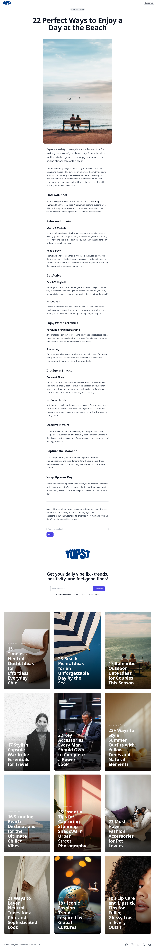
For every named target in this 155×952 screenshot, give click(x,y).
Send (50, 534)
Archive (37, 945)
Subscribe (149, 3)
